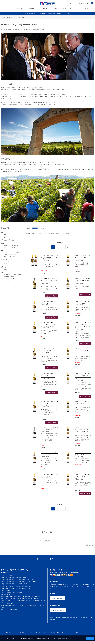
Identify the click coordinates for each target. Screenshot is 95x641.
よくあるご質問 (20, 632)
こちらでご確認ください (57, 598)
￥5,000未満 (7, 274)
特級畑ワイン (7, 245)
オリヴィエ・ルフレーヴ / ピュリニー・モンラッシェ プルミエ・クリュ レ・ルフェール (83, 429)
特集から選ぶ (32, 8)
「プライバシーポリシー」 (56, 638)
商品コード (34, 233)
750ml (5, 234)
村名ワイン (6, 247)
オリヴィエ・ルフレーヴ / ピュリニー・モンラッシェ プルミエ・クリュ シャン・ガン (49, 324)
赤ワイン (6, 240)
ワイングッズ (88, 8)
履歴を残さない (90, 545)
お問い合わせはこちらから (58, 610)
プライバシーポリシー (41, 632)
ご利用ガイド (9, 632)
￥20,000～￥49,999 (9, 278)
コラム (55, 8)
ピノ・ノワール (7, 262)
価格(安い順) (51, 233)
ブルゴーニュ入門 (66, 8)
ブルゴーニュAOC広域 (9, 256)
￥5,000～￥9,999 (16, 274)
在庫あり (6, 269)
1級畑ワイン (16, 245)
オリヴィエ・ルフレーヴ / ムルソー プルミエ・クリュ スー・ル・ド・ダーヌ (49, 350)
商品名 (40, 233)
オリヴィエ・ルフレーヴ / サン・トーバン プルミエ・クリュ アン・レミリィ (83, 476)
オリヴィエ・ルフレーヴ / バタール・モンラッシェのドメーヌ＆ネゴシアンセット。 (49, 257)
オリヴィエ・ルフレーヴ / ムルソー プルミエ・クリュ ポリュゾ (83, 350)
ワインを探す (20, 8)
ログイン (72, 3)
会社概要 (30, 632)
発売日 (44, 233)
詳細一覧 (42, 228)
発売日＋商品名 (66, 233)
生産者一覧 (44, 8)
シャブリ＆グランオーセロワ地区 (12, 252)
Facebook (54, 559)
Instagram (42, 559)
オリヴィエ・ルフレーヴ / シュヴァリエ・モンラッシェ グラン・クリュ (49, 403)
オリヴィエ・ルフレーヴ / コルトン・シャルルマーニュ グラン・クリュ (83, 257)
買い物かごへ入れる (51, 296)
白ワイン (13, 240)
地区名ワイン (15, 247)
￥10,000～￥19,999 (9, 276)
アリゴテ (6, 263)
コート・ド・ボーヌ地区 (10, 254)
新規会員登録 (81, 3)
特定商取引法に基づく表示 (57, 632)
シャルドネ (17, 262)
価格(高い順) (58, 233)
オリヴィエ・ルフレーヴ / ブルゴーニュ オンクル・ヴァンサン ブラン (49, 280)
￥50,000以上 (7, 280)
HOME (7, 8)
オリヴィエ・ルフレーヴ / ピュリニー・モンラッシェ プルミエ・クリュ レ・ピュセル (49, 375)
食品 (77, 8)
